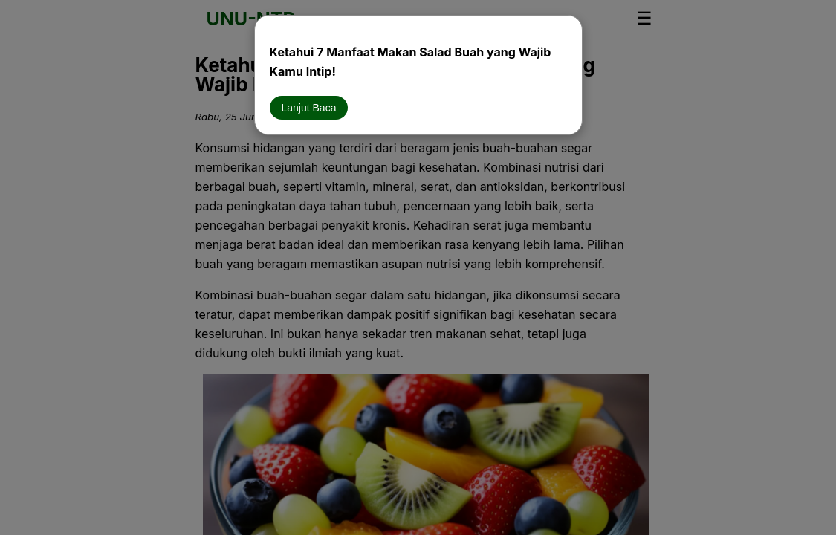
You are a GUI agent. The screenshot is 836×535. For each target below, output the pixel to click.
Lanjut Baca (309, 108)
